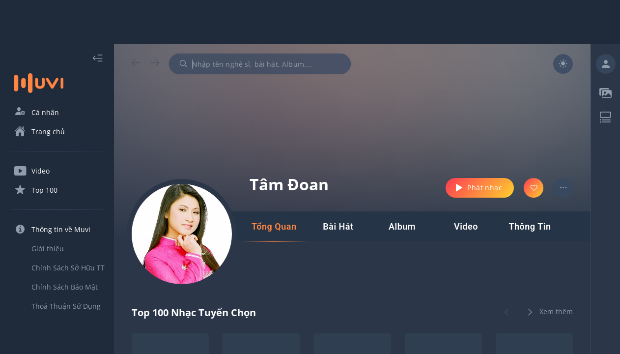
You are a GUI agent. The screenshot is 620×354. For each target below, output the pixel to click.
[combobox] (260, 64)
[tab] (274, 226)
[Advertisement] (310, 22)
